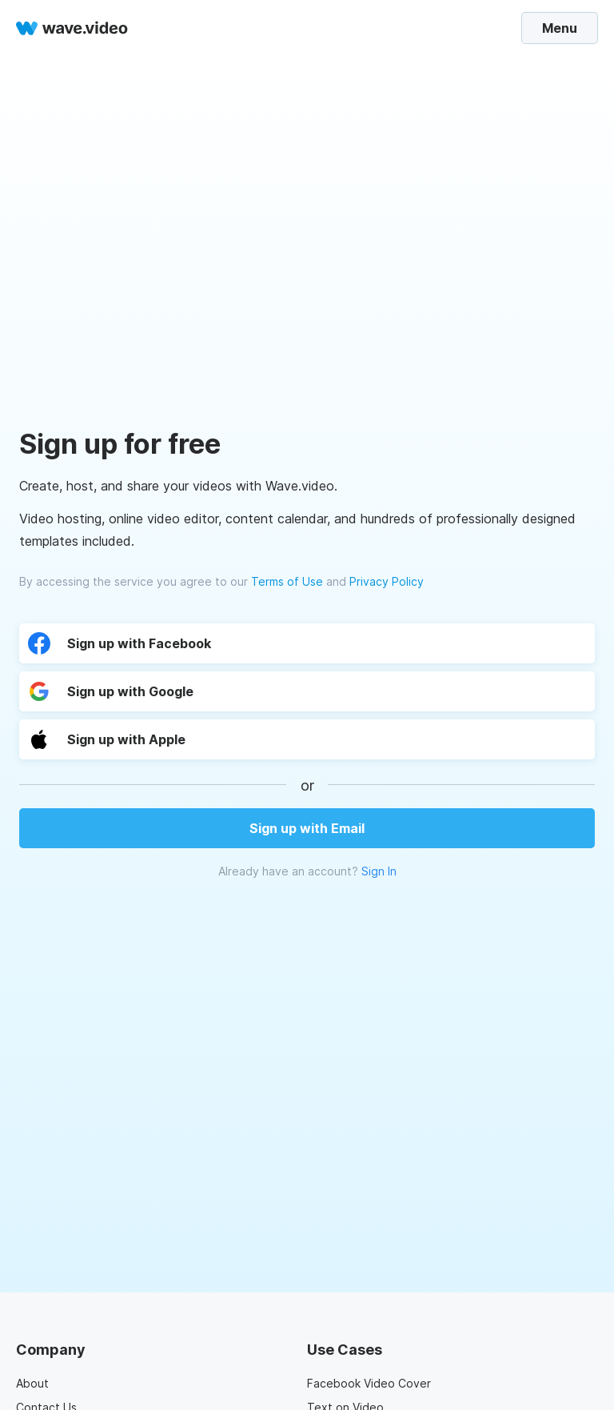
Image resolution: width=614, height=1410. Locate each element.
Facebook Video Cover (369, 1383)
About (32, 1383)
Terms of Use (287, 581)
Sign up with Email (307, 828)
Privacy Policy (386, 581)
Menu (559, 28)
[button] (169, 739)
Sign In (379, 871)
